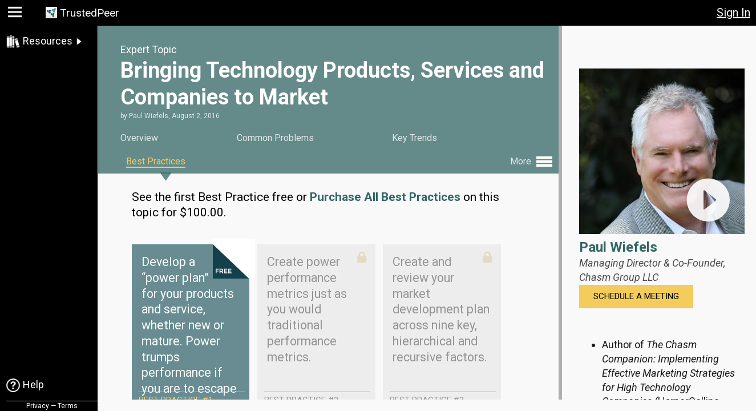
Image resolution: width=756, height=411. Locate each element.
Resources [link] (47, 41)
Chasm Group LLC (618, 277)
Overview (139, 137)
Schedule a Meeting (636, 296)
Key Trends (414, 137)
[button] (16, 14)
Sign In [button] (733, 12)
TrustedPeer (89, 12)
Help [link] (33, 384)
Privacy (37, 406)
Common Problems (275, 137)
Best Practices (155, 161)
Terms (68, 406)
